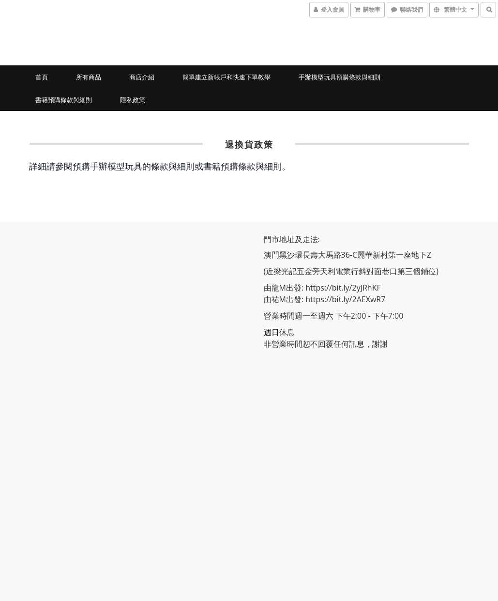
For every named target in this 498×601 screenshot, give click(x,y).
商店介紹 (141, 77)
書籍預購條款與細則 (63, 99)
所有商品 (88, 77)
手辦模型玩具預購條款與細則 (339, 77)
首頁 (41, 77)
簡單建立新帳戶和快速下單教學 (226, 77)
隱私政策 (132, 99)
